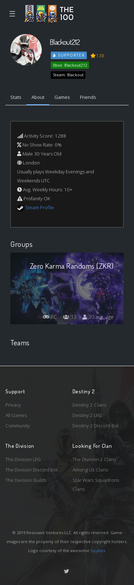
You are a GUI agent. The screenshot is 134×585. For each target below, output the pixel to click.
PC (50, 316)
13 (69, 316)
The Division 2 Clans (94, 459)
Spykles (97, 550)
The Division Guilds (26, 480)
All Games (16, 415)
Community (17, 425)
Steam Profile (39, 207)
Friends (88, 97)
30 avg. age (98, 316)
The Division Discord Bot (31, 469)
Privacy (13, 405)
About (37, 97)
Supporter (69, 55)
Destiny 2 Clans (89, 405)
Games (62, 97)
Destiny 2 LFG (87, 415)
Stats (15, 97)
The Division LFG (23, 459)
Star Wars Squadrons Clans (96, 484)
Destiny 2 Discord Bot (96, 425)
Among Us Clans (90, 469)
